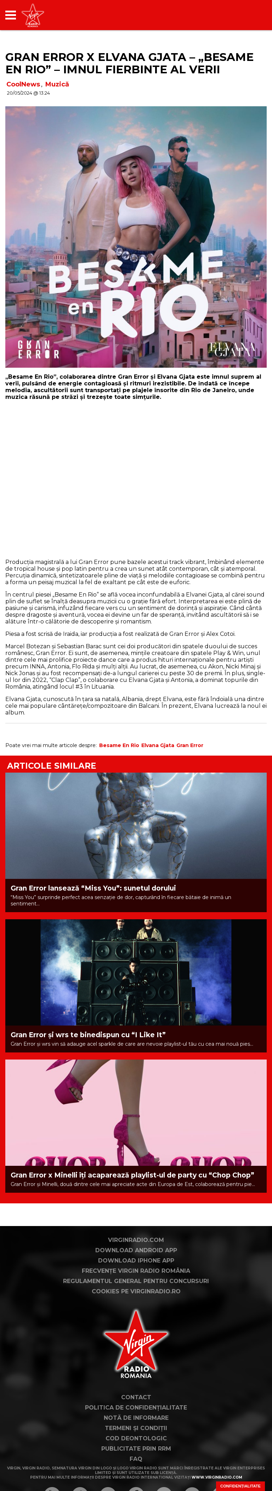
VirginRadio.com (136, 1240)
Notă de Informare (136, 1417)
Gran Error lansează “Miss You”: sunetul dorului (93, 888)
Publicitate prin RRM (136, 1448)
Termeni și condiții (136, 1428)
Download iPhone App (136, 1260)
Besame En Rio (119, 745)
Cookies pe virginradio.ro (136, 1291)
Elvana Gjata (157, 745)
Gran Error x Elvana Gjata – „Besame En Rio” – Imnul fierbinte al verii (129, 63)
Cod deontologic (136, 1438)
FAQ (136, 1459)
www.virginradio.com (217, 1477)
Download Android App (136, 1250)
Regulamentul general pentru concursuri (136, 1281)
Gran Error (189, 745)
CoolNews (23, 84)
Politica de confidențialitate (136, 1407)
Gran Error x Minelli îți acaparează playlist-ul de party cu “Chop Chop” (132, 1175)
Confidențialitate (240, 1486)
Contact (136, 1397)
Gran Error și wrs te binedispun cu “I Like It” (88, 1035)
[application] (249, 15)
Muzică (57, 84)
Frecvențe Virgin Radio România (136, 1270)
